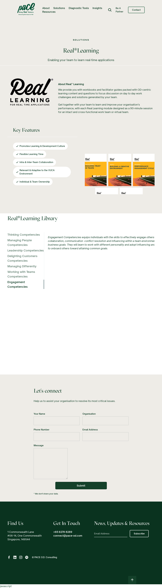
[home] (26, 10)
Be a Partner (119, 10)
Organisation (89, 414)
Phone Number (41, 430)
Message (39, 446)
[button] (46, 8)
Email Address (90, 430)
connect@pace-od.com (67, 535)
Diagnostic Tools (79, 8)
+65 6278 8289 (62, 531)
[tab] (25, 234)
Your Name (39, 414)
